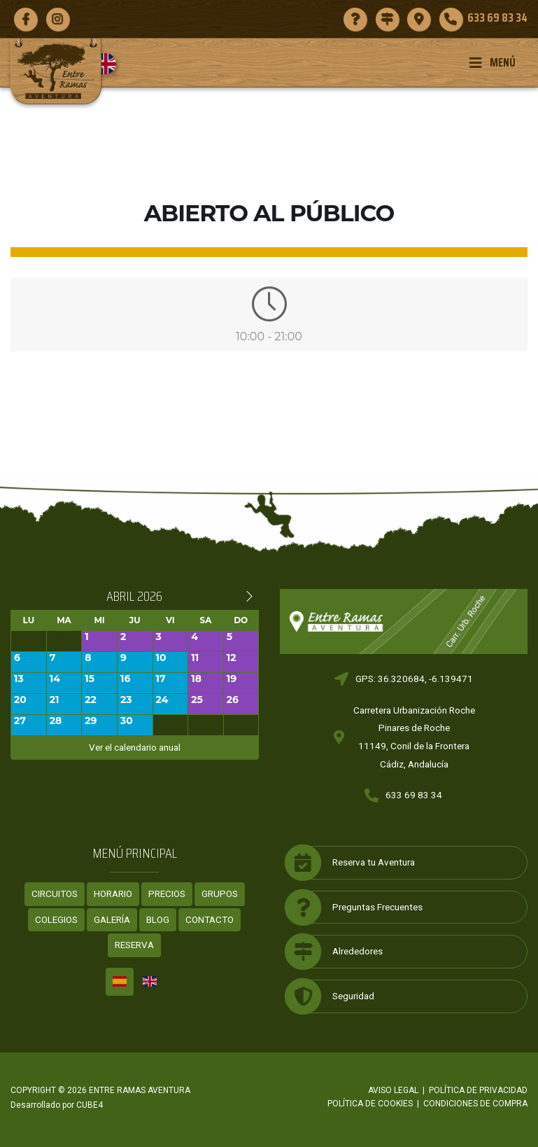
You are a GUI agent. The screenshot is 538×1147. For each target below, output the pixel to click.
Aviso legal (393, 1090)
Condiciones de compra (475, 1103)
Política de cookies (370, 1103)
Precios (166, 893)
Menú (492, 62)
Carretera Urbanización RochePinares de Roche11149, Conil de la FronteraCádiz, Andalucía (414, 737)
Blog (157, 919)
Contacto (209, 919)
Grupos (219, 893)
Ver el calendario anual (134, 747)
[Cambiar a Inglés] (111, 63)
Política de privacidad (478, 1090)
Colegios (56, 919)
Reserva (134, 944)
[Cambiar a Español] (120, 982)
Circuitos (54, 893)
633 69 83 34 (413, 794)
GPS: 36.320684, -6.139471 (414, 678)
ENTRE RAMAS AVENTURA (139, 1090)
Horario (113, 893)
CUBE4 (89, 1105)
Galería (112, 919)
